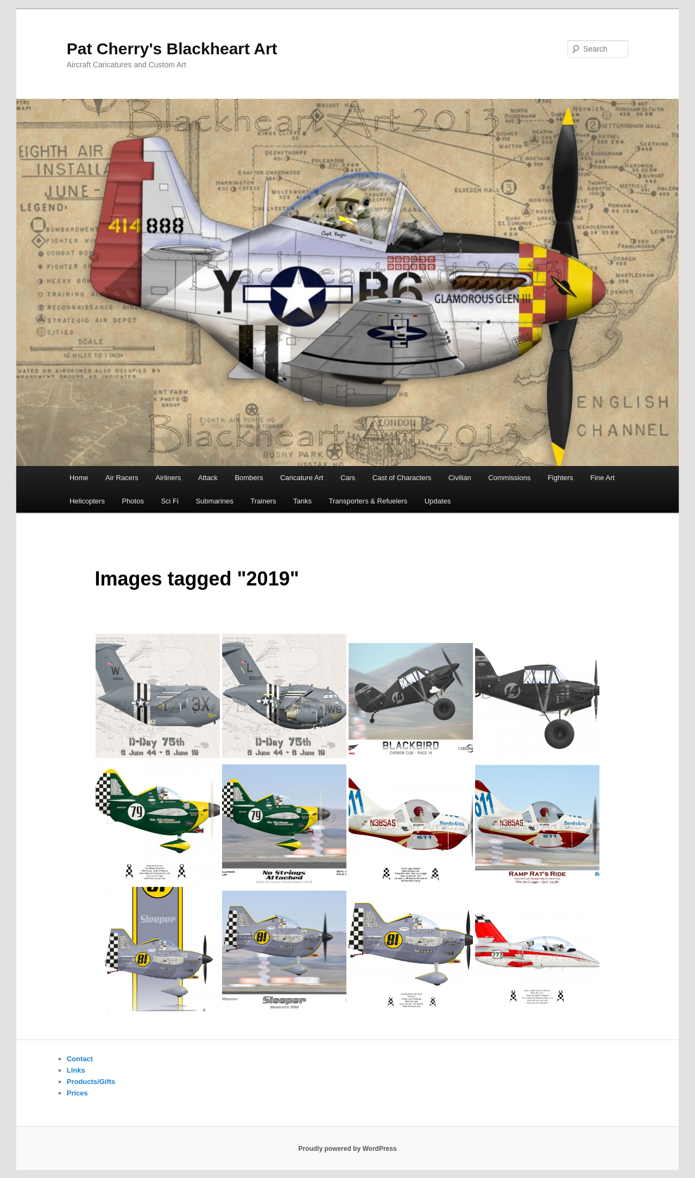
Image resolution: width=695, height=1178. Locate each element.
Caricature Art (301, 478)
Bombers (249, 478)
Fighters (560, 478)
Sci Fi (170, 501)
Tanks (302, 501)
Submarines (214, 501)
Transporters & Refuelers (367, 501)
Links (76, 1070)
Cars (347, 478)
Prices (77, 1093)
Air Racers (121, 478)
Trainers (263, 501)
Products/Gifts (91, 1082)
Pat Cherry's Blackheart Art (172, 49)
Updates (438, 501)
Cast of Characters (401, 478)
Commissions (509, 478)
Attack (208, 478)
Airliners (168, 478)
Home (79, 478)
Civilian (459, 478)
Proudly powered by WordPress (347, 1148)
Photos (132, 501)
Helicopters (87, 501)
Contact (80, 1059)
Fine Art (602, 478)
